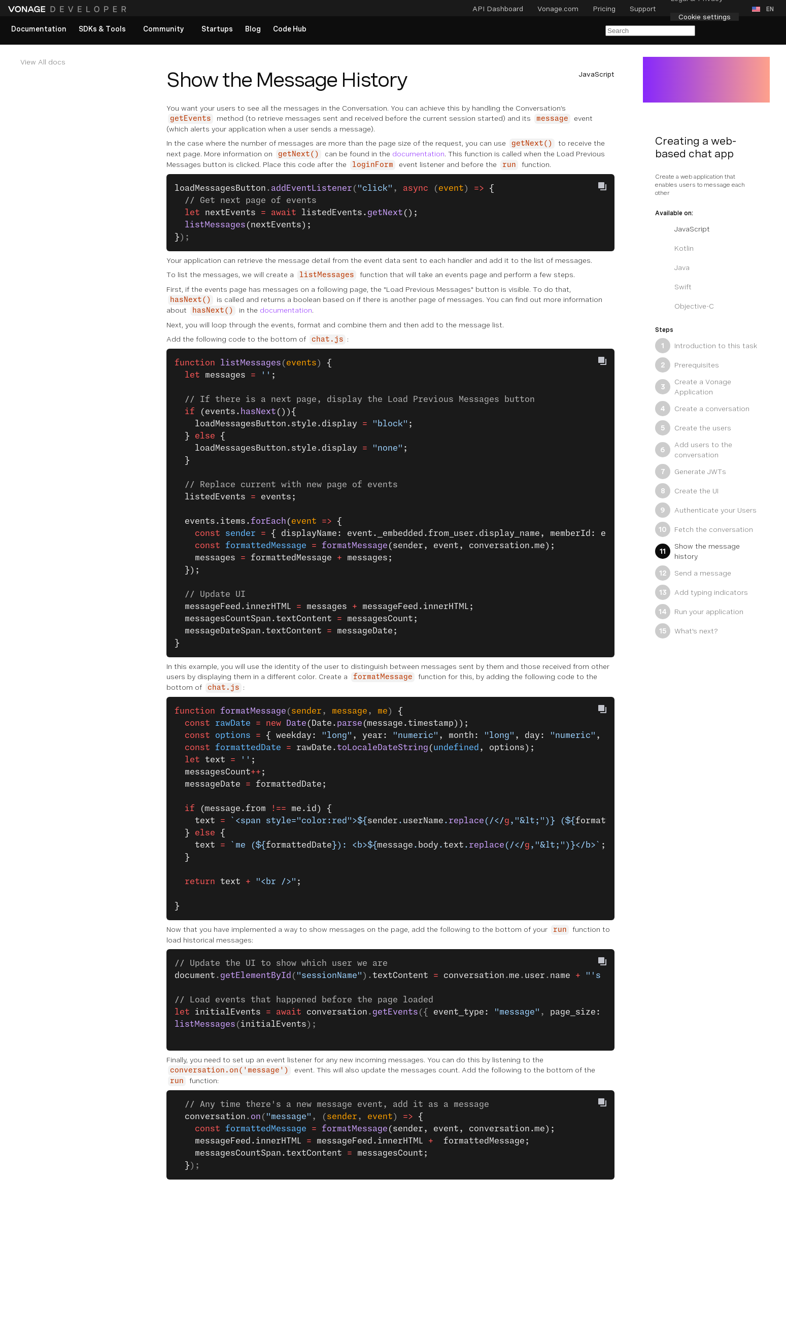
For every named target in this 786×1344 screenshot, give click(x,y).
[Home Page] (68, 9)
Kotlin (674, 248)
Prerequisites (687, 365)
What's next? (686, 631)
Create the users (693, 427)
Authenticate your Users (706, 510)
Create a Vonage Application (693, 387)
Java (672, 267)
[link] (39, 29)
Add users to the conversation (693, 450)
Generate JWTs (690, 471)
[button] (765, 9)
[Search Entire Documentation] (650, 30)
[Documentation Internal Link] (77, 62)
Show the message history (697, 551)
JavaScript (682, 229)
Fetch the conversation (704, 529)
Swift (673, 286)
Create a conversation (702, 408)
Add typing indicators (701, 592)
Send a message (693, 573)
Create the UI (687, 490)
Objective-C (684, 306)
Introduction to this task (706, 345)
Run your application (699, 611)
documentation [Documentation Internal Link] (418, 154)
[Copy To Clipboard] (602, 186)
